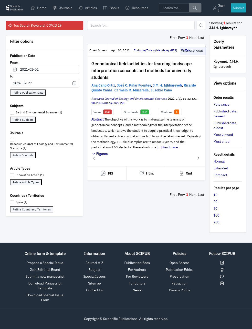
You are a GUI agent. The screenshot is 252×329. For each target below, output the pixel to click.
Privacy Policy (179, 290)
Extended (220, 168)
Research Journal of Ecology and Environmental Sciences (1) (41, 146)
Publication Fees (137, 263)
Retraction (179, 283)
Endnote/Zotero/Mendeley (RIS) (155, 50)
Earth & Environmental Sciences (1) (39, 112)
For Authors (137, 269)
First (173, 37)
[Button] (201, 25)
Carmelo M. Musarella (131, 90)
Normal (219, 161)
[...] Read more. (168, 147)
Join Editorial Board (45, 269)
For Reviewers (137, 276)
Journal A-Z (94, 263)
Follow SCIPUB (222, 253)
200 (216, 222)
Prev (181, 37)
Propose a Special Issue (45, 263)
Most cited (221, 141)
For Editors (137, 283)
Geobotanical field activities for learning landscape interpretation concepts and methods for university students (141, 70)
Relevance (221, 104)
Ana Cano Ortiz (103, 85)
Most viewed (223, 134)
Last (201, 37)
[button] (94, 158)
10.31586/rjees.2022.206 (108, 103)
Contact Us (94, 290)
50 (215, 208)
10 (215, 195)
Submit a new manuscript (45, 276)
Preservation (179, 276)
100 (216, 215)
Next (193, 37)
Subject (94, 269)
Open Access (179, 263)
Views (103, 112)
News (137, 290)
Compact (220, 175)
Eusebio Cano (161, 90)
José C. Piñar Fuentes (134, 85)
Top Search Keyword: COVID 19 (35, 25)
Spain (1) (21, 202)
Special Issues (94, 276)
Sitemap (94, 283)
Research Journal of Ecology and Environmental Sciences (129, 98)
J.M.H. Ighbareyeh (167, 85)
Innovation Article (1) (30, 175)
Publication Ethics (179, 269)
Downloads (136, 112)
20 (215, 201)
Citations (170, 112)
